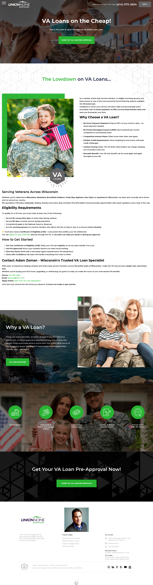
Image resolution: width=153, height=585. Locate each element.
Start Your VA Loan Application (27, 281)
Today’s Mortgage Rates (70, 544)
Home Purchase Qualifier (71, 538)
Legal (34, 565)
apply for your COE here (19, 235)
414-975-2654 (14, 275)
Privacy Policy (43, 565)
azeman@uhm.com (16, 278)
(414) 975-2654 (127, 4)
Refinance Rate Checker (71, 541)
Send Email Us (113, 543)
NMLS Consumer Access (58, 565)
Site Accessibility (68, 546)
